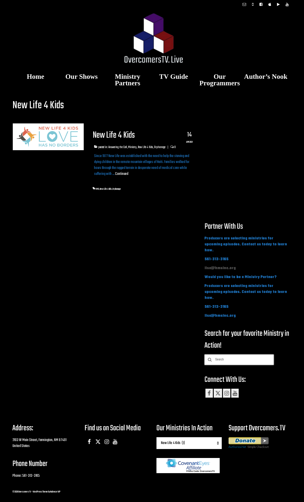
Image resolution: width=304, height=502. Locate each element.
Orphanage (159, 147)
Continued (121, 174)
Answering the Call (117, 147)
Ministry (132, 147)
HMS (97, 189)
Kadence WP (55, 492)
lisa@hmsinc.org (220, 268)
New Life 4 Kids (145, 147)
